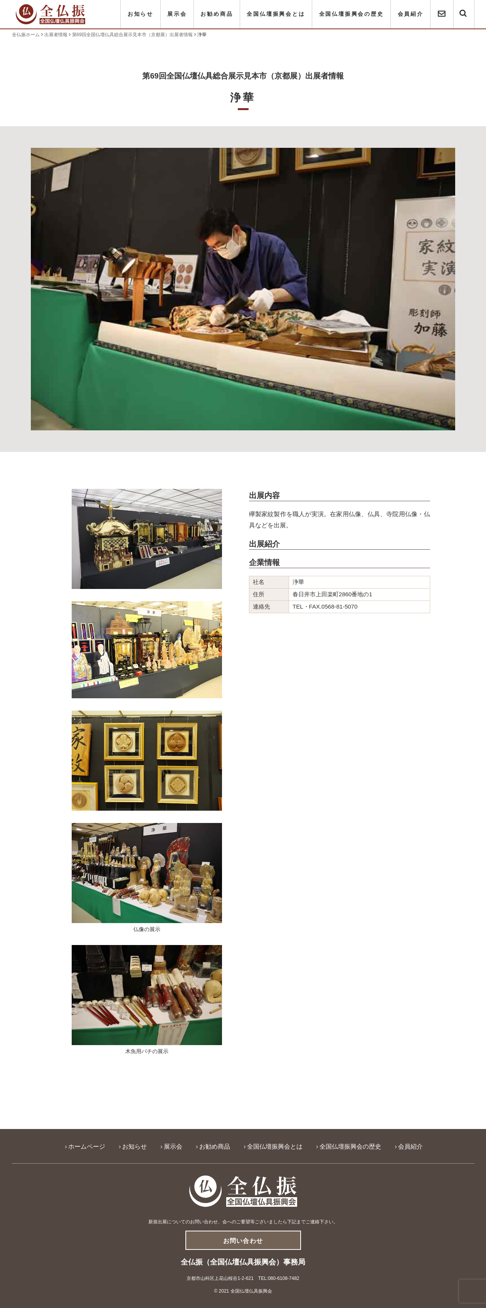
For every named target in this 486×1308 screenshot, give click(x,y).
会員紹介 (411, 14)
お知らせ (140, 14)
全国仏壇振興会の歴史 (351, 14)
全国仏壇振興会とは (276, 14)
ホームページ (86, 1146)
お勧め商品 (216, 14)
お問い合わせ (243, 1241)
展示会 (177, 14)
